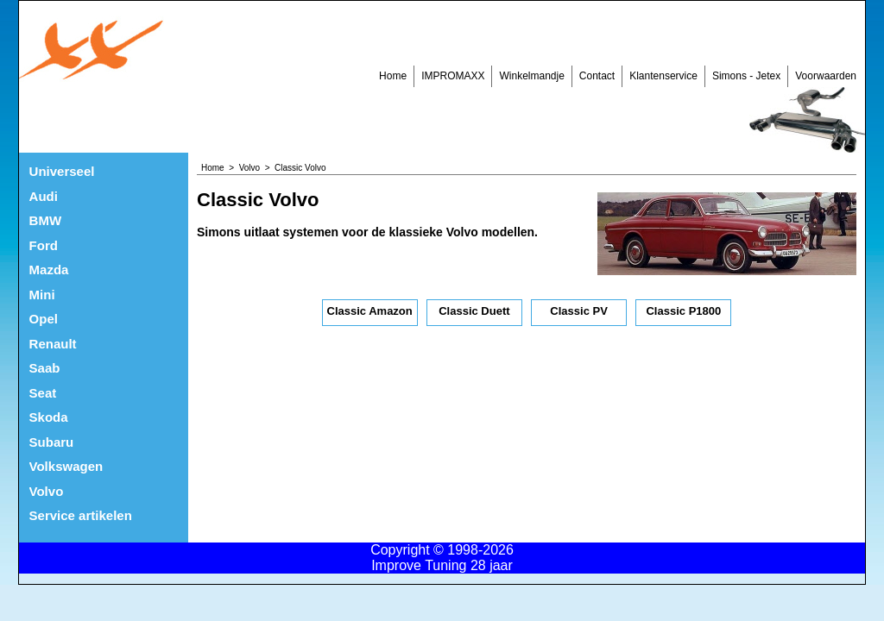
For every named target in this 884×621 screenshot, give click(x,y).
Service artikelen (80, 515)
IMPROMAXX (452, 76)
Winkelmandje (531, 76)
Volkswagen (66, 466)
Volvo (46, 491)
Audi (43, 196)
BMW (45, 220)
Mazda (49, 269)
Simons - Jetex (746, 76)
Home (393, 76)
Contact (597, 76)
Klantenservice (663, 76)
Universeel (62, 171)
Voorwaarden (825, 76)
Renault (53, 343)
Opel (43, 318)
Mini (42, 294)
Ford (43, 245)
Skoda (48, 417)
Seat (43, 393)
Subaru (51, 442)
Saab (44, 368)
